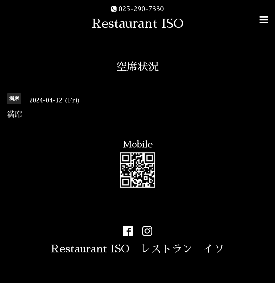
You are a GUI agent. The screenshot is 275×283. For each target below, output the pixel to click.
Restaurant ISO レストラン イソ (137, 249)
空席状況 (137, 67)
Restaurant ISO (138, 23)
